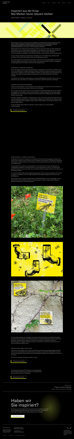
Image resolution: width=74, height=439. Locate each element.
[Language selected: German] (69, 2)
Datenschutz (11, 435)
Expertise (54, 2)
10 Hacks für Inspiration (19, 110)
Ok (64, 436)
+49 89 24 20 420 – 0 (17, 430)
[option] (70, 2)
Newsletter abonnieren (19, 377)
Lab (59, 2)
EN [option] (70, 2)
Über (49, 2)
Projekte (43, 2)
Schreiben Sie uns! (18, 416)
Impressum (5, 435)
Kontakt (63, 2)
